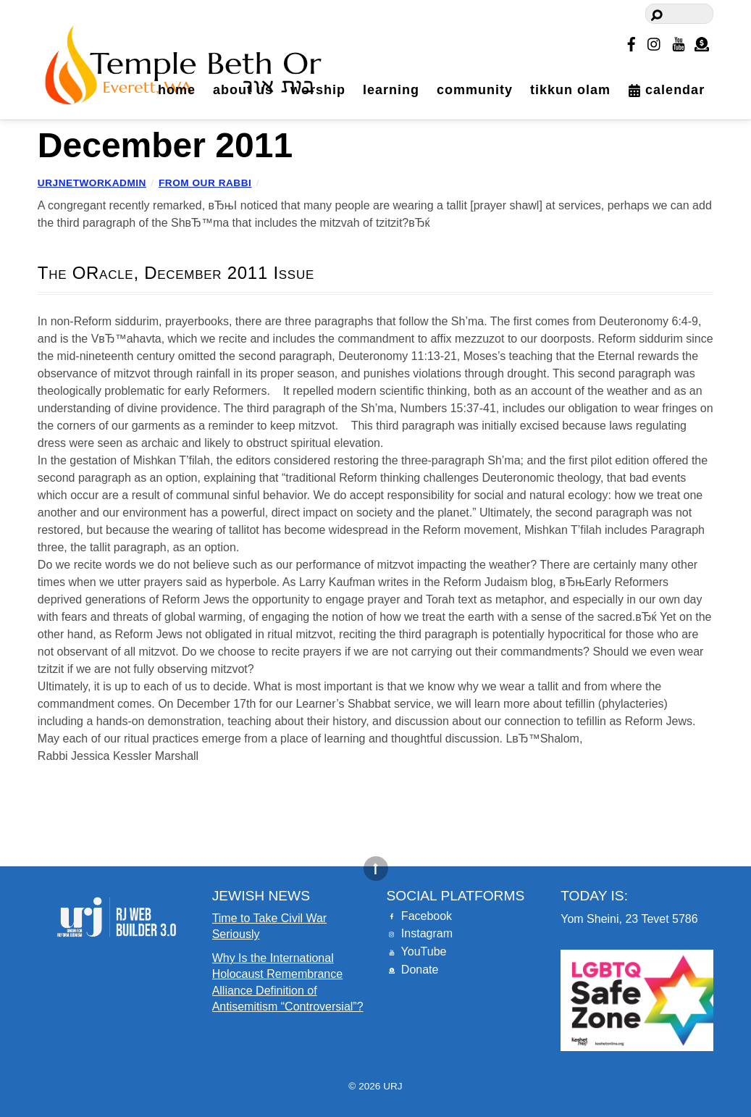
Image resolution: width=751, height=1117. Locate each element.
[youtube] (678, 41)
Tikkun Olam (570, 90)
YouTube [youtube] (416, 951)
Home (177, 90)
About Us (243, 90)
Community (475, 90)
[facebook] (631, 41)
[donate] (702, 41)
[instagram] (655, 41)
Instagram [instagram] (419, 933)
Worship (317, 90)
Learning (391, 90)
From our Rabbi (205, 182)
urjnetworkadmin (92, 182)
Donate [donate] (412, 969)
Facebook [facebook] (419, 916)
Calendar (666, 90)
